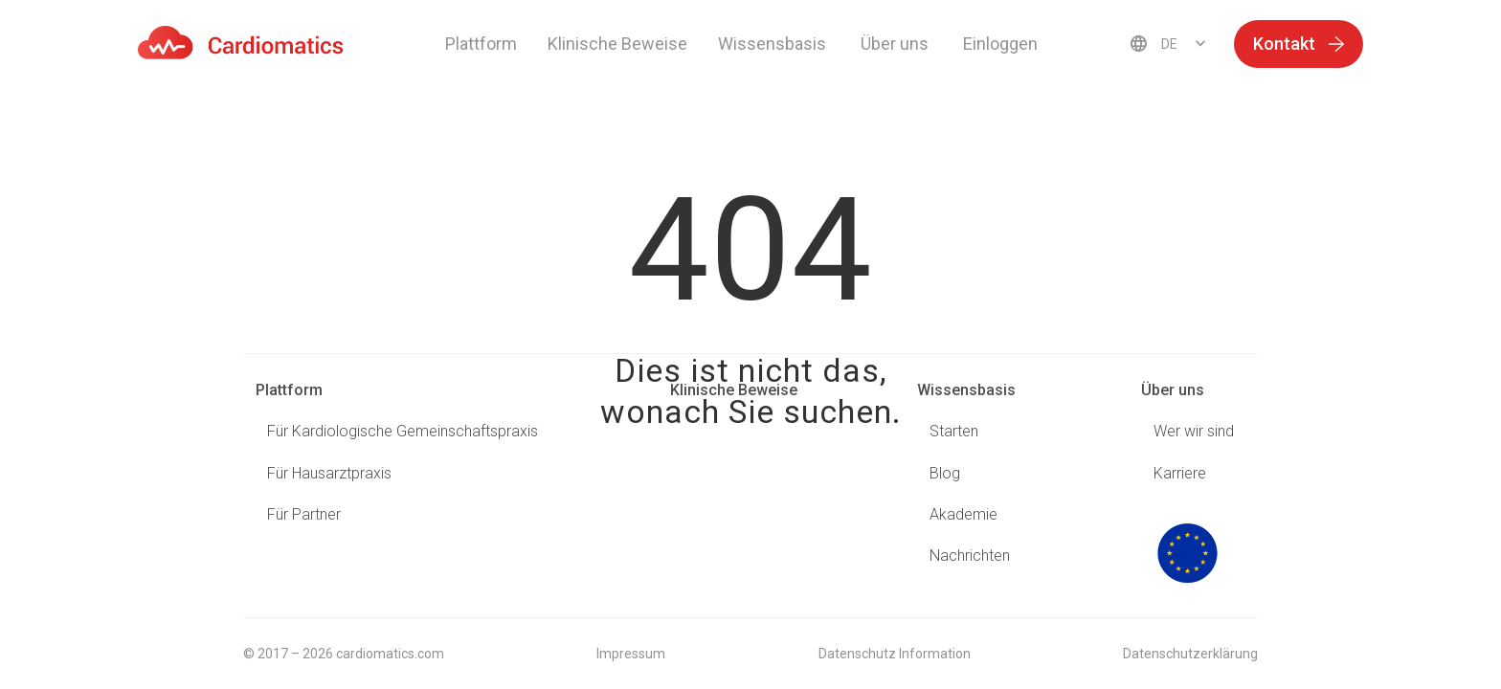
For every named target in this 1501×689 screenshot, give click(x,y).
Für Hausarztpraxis (329, 473)
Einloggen (1000, 43)
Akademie (963, 514)
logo (1187, 553)
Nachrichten (970, 555)
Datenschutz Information (894, 653)
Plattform (481, 43)
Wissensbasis (966, 390)
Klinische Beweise (617, 43)
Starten (954, 431)
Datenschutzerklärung (1190, 653)
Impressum (630, 653)
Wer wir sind (1194, 431)
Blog (945, 473)
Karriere (1180, 473)
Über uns (1172, 390)
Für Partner (304, 514)
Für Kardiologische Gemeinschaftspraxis (402, 431)
